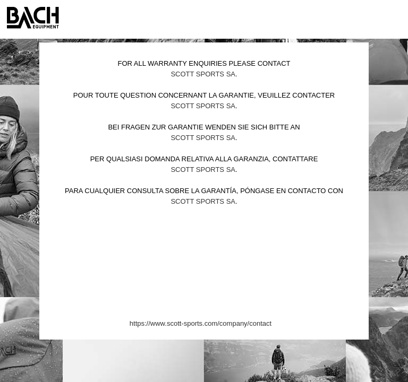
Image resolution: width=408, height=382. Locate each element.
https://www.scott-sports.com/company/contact (200, 323)
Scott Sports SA (203, 74)
